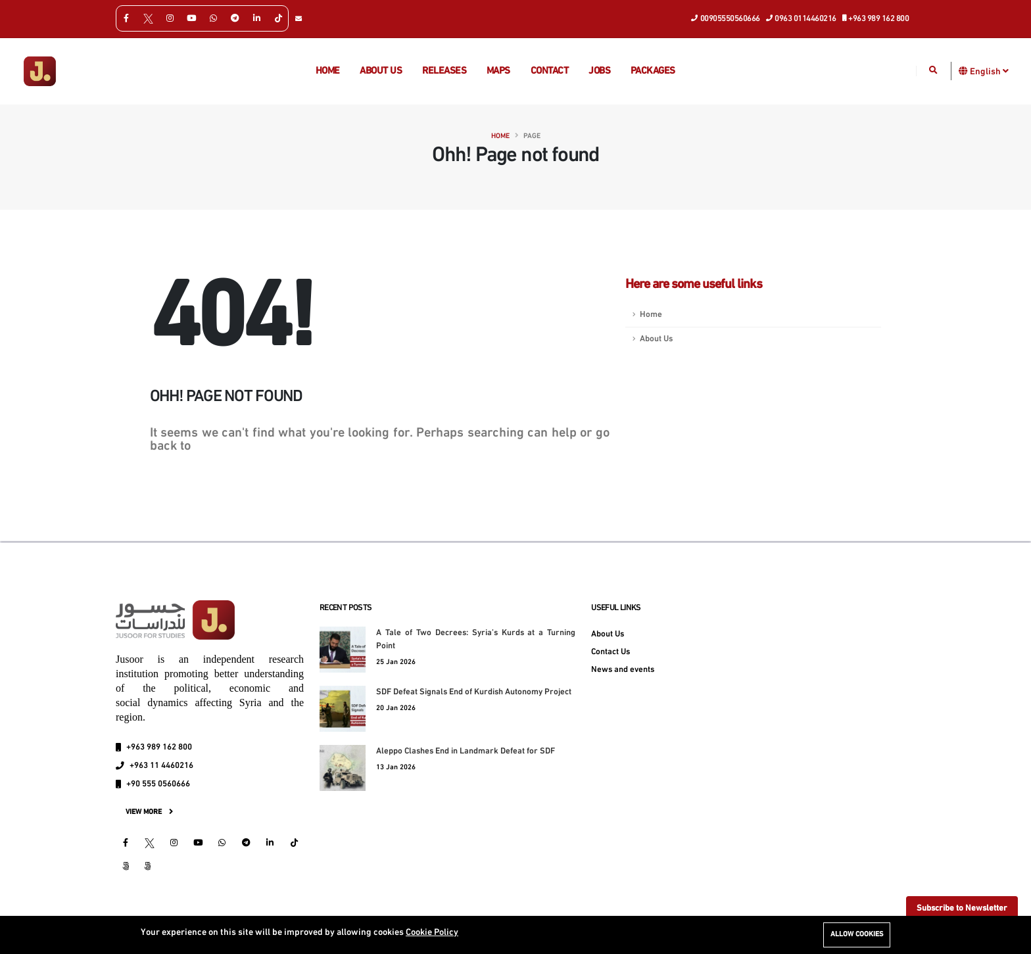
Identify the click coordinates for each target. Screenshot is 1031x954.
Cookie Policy (432, 933)
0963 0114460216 (801, 18)
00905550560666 (726, 18)
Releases (444, 71)
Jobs (599, 71)
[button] (963, 70)
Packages (653, 71)
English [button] (989, 71)
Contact (550, 71)
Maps (498, 71)
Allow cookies (856, 934)
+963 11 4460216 (161, 766)
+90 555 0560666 (158, 784)
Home (328, 71)
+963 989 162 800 (876, 18)
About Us (656, 339)
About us (381, 71)
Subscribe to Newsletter (962, 908)
